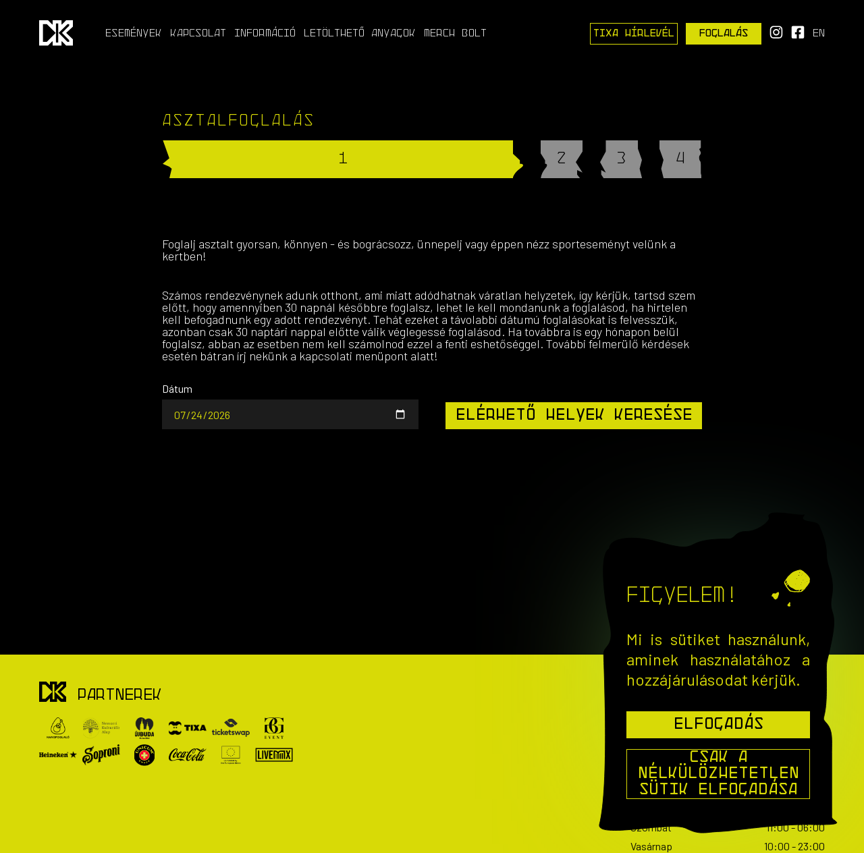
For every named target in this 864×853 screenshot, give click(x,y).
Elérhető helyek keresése (574, 416)
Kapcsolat (198, 33)
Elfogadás (718, 725)
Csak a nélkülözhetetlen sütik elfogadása (718, 774)
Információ (265, 33)
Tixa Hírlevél (633, 33)
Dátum (177, 388)
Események (133, 33)
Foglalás (724, 33)
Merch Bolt (455, 33)
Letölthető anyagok (360, 33)
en (819, 33)
